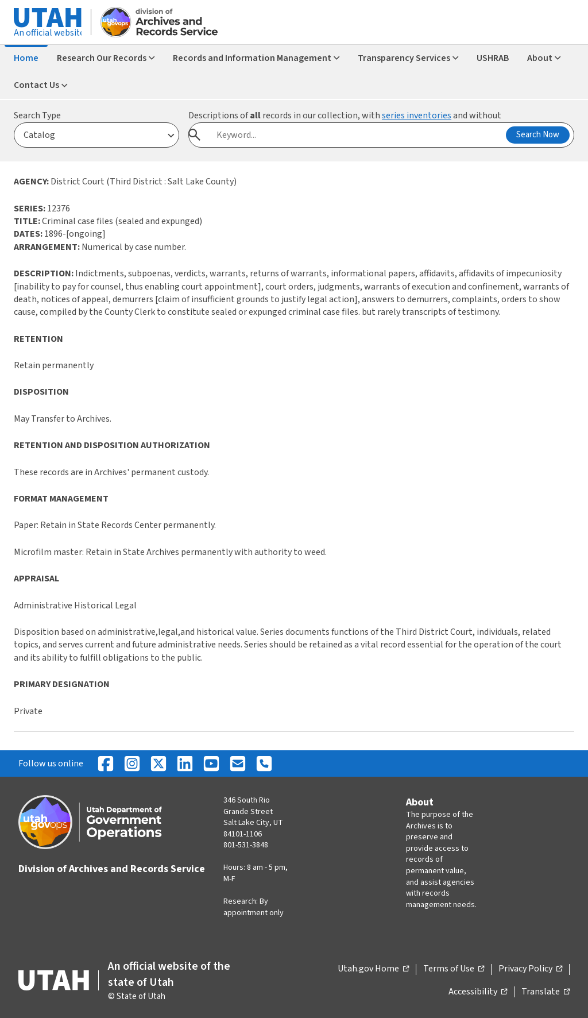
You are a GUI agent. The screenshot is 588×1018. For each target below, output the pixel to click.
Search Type (37, 115)
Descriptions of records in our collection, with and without (344, 115)
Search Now (537, 135)
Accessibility (477, 992)
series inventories (416, 115)
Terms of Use (453, 969)
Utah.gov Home (373, 969)
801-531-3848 (245, 845)
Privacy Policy (530, 969)
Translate (545, 992)
